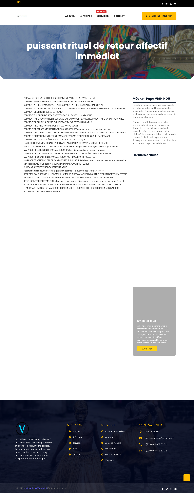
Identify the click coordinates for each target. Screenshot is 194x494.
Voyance (110, 460)
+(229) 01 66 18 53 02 (156, 445)
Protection (110, 449)
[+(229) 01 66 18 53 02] (140, 445)
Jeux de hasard (113, 443)
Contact (77, 455)
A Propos (77, 437)
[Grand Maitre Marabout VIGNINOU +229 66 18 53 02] (22, 16)
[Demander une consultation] (159, 16)
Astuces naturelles (115, 432)
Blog (75, 449)
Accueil (76, 432)
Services (77, 443)
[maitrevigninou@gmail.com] (140, 438)
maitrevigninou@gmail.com (159, 438)
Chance (109, 437)
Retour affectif (113, 455)
